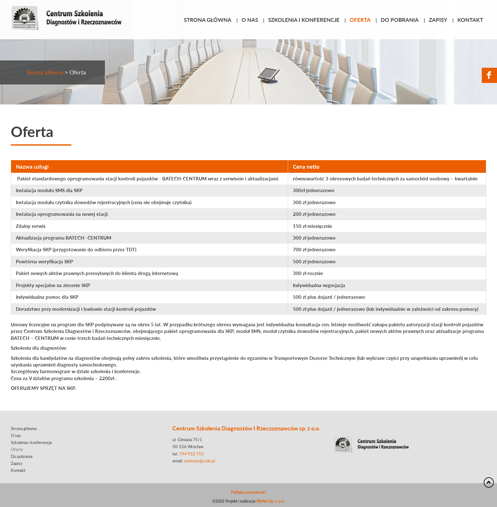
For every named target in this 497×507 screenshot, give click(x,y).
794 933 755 (191, 454)
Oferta (360, 19)
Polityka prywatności (248, 492)
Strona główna (207, 19)
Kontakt (470, 19)
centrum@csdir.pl (199, 461)
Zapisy (438, 19)
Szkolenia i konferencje (303, 19)
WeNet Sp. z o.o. (270, 501)
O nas (250, 19)
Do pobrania (400, 19)
